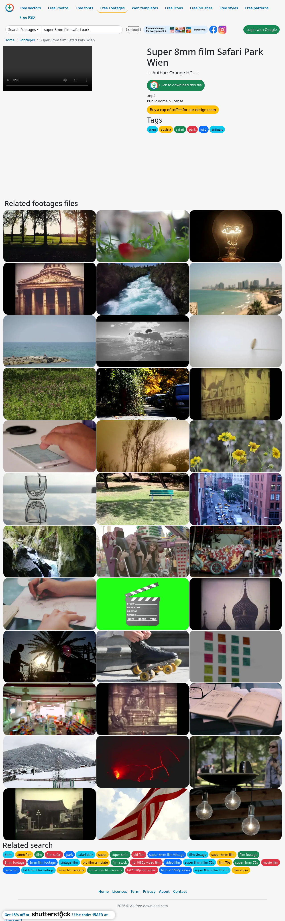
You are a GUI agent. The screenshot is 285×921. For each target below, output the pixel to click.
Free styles (229, 8)
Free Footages (112, 8)
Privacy (149, 891)
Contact (180, 891)
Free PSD (27, 17)
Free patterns (257, 8)
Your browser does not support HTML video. (47, 68)
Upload (133, 30)
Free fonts (84, 8)
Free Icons (174, 8)
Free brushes (201, 8)
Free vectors (30, 8)
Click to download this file (176, 85)
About (164, 891)
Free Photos (58, 8)
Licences (119, 891)
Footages (27, 40)
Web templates (145, 8)
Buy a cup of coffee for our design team (183, 109)
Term (134, 891)
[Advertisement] (137, 165)
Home (9, 40)
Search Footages (22, 29)
